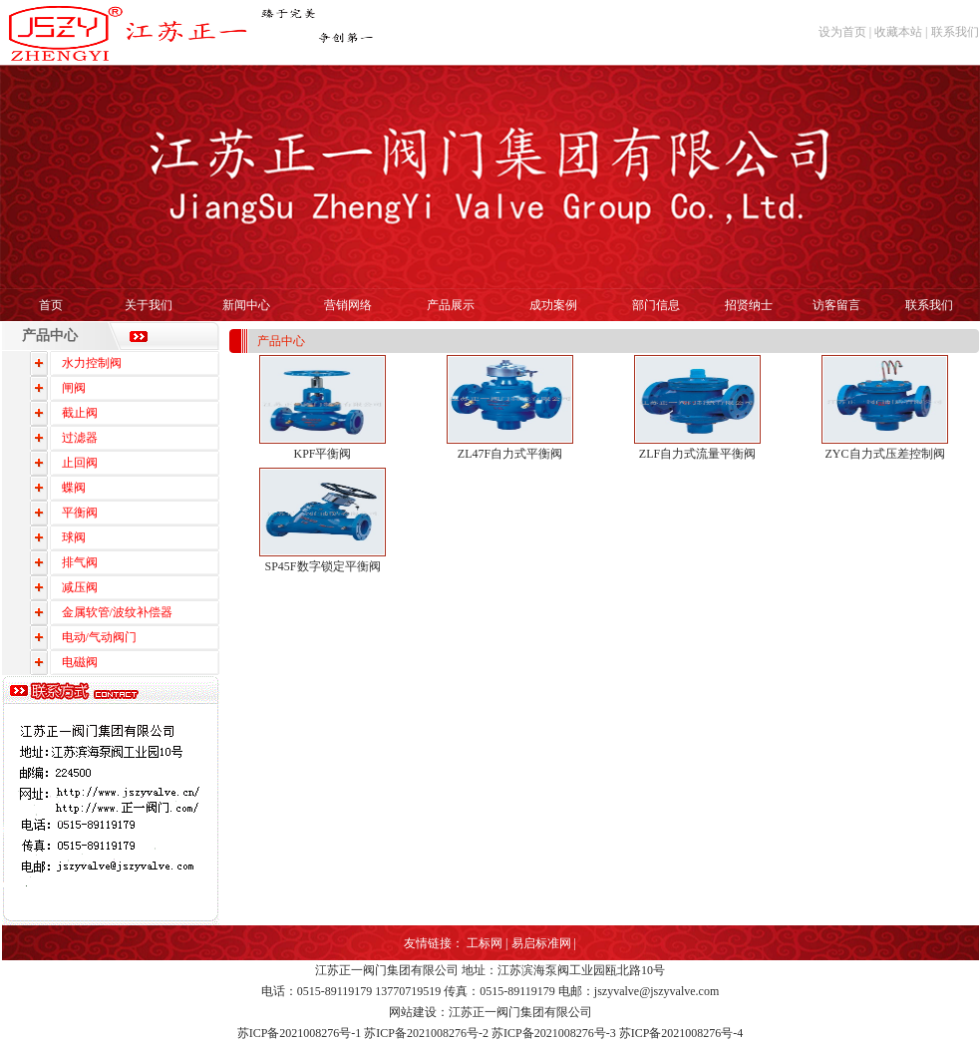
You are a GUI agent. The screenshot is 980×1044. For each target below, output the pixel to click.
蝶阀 (74, 488)
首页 (51, 305)
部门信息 (656, 305)
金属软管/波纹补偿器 (117, 612)
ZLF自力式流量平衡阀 (697, 454)
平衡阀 (80, 513)
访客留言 (836, 305)
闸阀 (74, 388)
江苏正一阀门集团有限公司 (387, 970)
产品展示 (451, 305)
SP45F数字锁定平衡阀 (322, 566)
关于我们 (148, 305)
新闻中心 (246, 305)
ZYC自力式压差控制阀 (885, 454)
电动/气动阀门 (99, 637)
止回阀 (80, 463)
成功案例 (553, 305)
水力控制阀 (92, 363)
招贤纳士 (749, 305)
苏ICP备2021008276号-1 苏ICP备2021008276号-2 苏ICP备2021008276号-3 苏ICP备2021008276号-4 (490, 1033)
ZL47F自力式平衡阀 (510, 454)
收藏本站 (898, 32)
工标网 (484, 943)
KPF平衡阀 (322, 454)
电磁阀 (80, 662)
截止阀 (80, 413)
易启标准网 (541, 943)
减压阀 (80, 587)
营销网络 (348, 305)
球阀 (74, 537)
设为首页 (842, 32)
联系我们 (955, 32)
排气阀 (80, 562)
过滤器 (80, 438)
